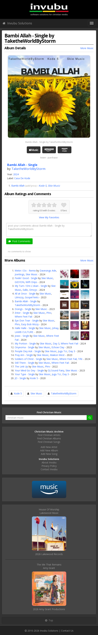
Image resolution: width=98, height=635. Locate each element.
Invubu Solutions (17, 23)
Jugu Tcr (62, 351)
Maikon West (57, 355)
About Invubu (49, 462)
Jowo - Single (22, 335)
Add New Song (49, 453)
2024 (16, 174)
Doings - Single (23, 309)
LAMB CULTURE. (24, 332)
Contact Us (67, 630)
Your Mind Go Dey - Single (29, 370)
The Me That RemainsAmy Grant (49, 566)
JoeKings (19, 274)
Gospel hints (32, 297)
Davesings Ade (48, 270)
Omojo (33, 289)
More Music (87, 48)
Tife (80, 359)
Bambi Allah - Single (26, 301)
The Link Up (21, 366)
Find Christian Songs (49, 441)
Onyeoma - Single (24, 347)
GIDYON (19, 282)
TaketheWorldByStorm (28, 169)
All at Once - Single (25, 293)
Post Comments (19, 241)
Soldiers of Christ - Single (28, 359)
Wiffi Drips (31, 282)
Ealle (25, 289)
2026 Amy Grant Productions (49, 609)
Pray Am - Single (24, 355)
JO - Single (20, 378)
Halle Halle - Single (25, 328)
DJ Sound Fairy (56, 370)
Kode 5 (43, 185)
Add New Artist (49, 447)
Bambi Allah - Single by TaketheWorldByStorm (49, 141)
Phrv (48, 312)
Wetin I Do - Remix (25, 270)
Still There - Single (24, 362)
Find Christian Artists (49, 435)
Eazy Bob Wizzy (30, 324)
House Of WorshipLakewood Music (49, 511)
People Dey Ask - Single (28, 351)
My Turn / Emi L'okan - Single (31, 285)
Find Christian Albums (49, 438)
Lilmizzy (19, 297)
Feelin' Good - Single (26, 278)
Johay (55, 328)
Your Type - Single (25, 374)
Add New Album (49, 450)
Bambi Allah (18, 185)
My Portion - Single (25, 343)
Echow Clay (57, 347)
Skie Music (54, 185)
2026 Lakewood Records (49, 554)
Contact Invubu (49, 469)
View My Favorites (49, 217)
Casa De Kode (22, 178)
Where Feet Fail (23, 316)
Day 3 (56, 343)
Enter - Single (22, 312)
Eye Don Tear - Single (27, 320)
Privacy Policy (49, 465)
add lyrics (31, 185)
